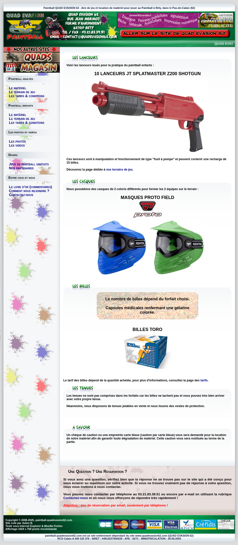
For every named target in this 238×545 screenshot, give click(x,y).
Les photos (17, 141)
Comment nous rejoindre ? (29, 191)
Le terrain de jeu (22, 92)
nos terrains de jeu (119, 169)
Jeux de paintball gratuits (29, 164)
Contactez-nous (21, 195)
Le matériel (17, 88)
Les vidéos (17, 145)
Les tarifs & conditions (26, 96)
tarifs (204, 380)
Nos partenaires (21, 168)
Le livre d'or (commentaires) (30, 187)
